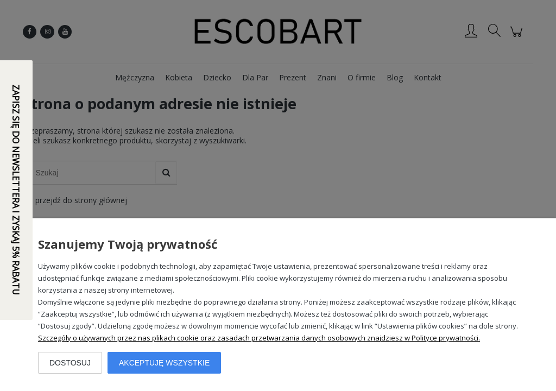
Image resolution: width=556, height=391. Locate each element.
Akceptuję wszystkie (164, 362)
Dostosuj (70, 362)
